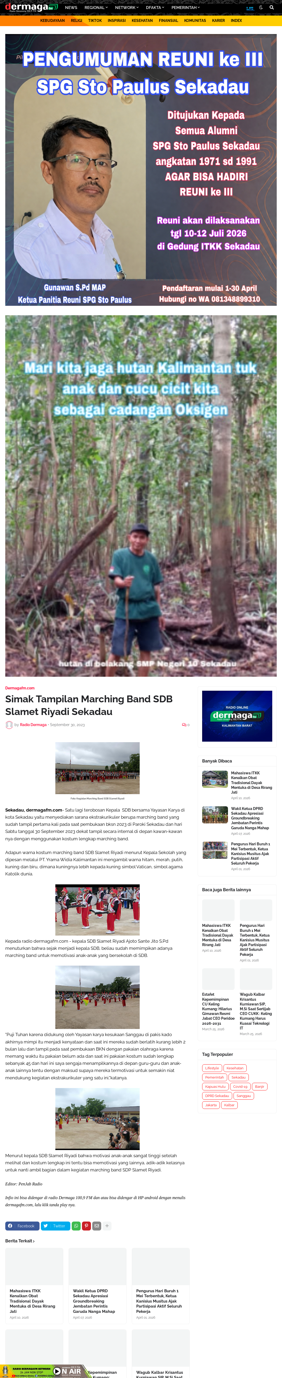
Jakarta (211, 1105)
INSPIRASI (117, 20)
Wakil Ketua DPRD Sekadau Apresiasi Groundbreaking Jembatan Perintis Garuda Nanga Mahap (94, 1301)
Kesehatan (235, 1068)
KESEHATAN (142, 20)
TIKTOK (95, 20)
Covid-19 (240, 1087)
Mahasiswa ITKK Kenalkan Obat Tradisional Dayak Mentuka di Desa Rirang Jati (32, 1301)
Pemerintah (214, 1077)
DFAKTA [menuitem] (153, 7)
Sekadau (239, 1077)
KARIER (218, 20)
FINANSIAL (168, 20)
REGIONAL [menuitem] (95, 7)
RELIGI (76, 20)
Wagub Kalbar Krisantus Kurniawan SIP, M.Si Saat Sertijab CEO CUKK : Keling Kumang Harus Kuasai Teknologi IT (256, 1011)
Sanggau (244, 1096)
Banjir (259, 1087)
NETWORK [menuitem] (125, 7)
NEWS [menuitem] (71, 7)
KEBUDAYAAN (52, 20)
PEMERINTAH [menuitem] (184, 7)
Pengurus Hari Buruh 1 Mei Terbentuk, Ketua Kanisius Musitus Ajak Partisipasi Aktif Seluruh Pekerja (159, 1301)
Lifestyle (212, 1068)
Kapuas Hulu (215, 1087)
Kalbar (229, 1105)
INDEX (236, 20)
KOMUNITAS (195, 20)
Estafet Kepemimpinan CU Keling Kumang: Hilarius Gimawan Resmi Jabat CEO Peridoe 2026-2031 (218, 1008)
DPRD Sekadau (217, 1096)
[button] (261, 8)
